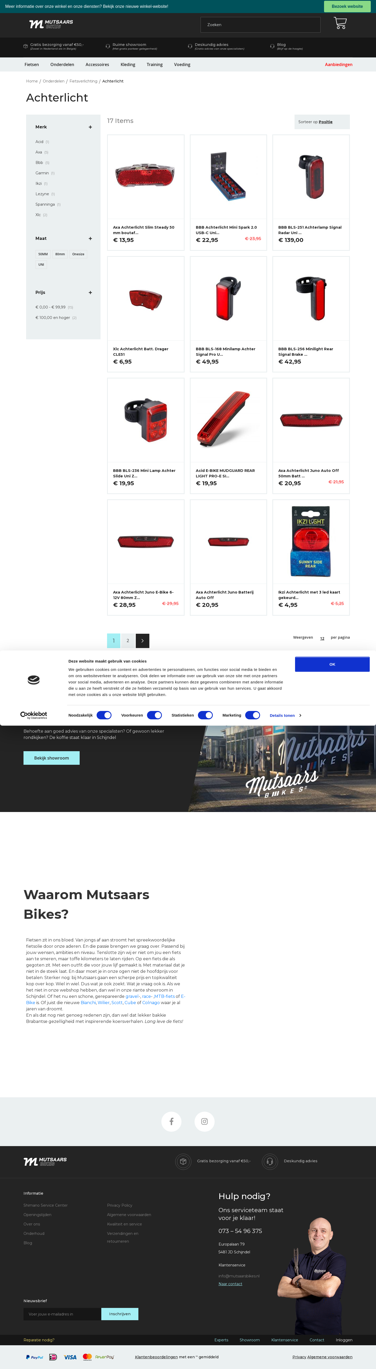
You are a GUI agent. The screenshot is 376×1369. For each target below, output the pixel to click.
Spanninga (50, 204)
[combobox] (261, 25)
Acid (44, 141)
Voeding (182, 64)
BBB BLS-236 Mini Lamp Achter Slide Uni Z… (144, 473)
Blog (28, 1243)
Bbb (44, 162)
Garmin (47, 173)
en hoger (58, 317)
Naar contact (230, 1284)
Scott (117, 1002)
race (146, 996)
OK (333, 1307)
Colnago (151, 1002)
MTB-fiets (164, 996)
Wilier (104, 1002)
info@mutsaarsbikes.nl (239, 1276)
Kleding (128, 64)
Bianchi (88, 1002)
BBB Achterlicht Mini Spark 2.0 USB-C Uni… (226, 230)
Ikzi (43, 183)
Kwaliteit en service (124, 1224)
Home (32, 81)
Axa (43, 152)
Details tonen (282, 1358)
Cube (130, 1002)
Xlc (43, 214)
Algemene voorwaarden (129, 1214)
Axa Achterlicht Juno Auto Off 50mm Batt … (308, 473)
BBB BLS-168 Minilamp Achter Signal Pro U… (225, 352)
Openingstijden (37, 1214)
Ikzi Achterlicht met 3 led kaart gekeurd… (309, 595)
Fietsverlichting (83, 81)
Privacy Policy (119, 1205)
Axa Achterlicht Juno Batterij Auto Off (225, 595)
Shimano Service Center (46, 1205)
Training (155, 64)
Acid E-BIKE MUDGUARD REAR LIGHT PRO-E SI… (225, 473)
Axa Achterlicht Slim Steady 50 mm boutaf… (143, 230)
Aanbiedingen (338, 64)
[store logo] (51, 24)
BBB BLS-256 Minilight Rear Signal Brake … (305, 352)
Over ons (32, 1224)
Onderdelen (62, 64)
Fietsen (32, 64)
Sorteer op (308, 122)
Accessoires (97, 64)
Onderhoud (34, 1233)
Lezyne (47, 194)
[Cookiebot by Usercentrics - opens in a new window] (34, 1359)
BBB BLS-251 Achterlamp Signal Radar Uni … (310, 230)
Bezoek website (347, 6)
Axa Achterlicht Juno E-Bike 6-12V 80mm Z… (143, 595)
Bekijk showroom (51, 758)
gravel (132, 996)
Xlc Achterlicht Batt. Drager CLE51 (140, 352)
